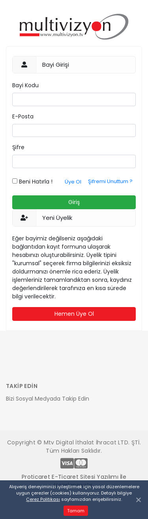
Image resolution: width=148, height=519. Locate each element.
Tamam (75, 511)
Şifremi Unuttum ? (110, 181)
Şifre (18, 147)
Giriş (74, 202)
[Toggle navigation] (17, 363)
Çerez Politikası (43, 499)
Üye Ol (73, 181)
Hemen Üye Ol (74, 314)
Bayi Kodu (25, 85)
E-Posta (23, 116)
